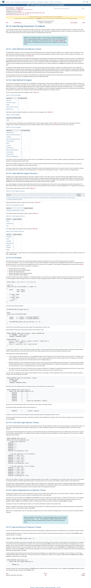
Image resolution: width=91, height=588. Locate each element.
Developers (40, 2)
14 (31, 9)
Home (7, 2)
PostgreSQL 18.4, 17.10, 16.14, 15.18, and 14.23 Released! (49, 5)
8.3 (10, 14)
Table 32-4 (56, 122)
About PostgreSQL (50, 583)
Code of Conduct (39, 583)
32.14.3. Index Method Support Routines (21, 172)
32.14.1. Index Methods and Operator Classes (23, 49)
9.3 (36, 13)
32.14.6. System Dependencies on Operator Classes (26, 487)
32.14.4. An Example (14, 256)
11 (23, 13)
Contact (59, 583)
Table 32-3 (50, 111)
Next (84, 22)
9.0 (43, 13)
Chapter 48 (30, 55)
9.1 (41, 13)
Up (45, 570)
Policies (32, 583)
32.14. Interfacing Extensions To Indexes (25, 26)
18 (22, 9)
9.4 (33, 13)
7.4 (20, 14)
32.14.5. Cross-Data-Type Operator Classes (22, 420)
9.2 (38, 13)
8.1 (15, 14)
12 (21, 13)
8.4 (7, 14)
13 (18, 13)
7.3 (23, 14)
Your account (58, 2)
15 (29, 9)
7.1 (28, 14)
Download (17, 2)
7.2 (25, 14)
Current (19, 9)
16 (27, 9)
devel (19, 11)
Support (46, 2)
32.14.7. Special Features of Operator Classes (23, 523)
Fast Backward (17, 22)
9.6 (28, 13)
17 (24, 9)
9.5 (30, 13)
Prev (7, 22)
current (39, 18)
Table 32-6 (37, 201)
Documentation (25, 2)
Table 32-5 (32, 186)
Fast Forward (74, 22)
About (12, 2)
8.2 (12, 14)
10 (25, 13)
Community (33, 2)
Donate (51, 2)
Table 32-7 (35, 212)
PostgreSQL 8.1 (20, 8)
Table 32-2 (36, 91)
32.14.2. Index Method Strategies (19, 79)
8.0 (17, 14)
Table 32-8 (35, 227)
